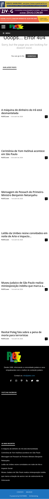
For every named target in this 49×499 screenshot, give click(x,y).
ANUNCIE (29, 492)
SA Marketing (33, 496)
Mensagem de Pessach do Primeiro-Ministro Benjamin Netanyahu (22, 193)
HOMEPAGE (32, 56)
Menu (6, 33)
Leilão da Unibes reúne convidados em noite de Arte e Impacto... (24, 234)
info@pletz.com (29, 376)
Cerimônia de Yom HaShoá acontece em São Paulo (23, 152)
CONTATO (20, 492)
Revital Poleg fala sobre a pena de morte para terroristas (21, 333)
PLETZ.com (5, 116)
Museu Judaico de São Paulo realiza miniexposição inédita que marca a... (23, 284)
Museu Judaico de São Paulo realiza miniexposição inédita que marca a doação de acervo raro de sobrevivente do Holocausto (23, 476)
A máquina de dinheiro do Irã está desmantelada (21, 111)
